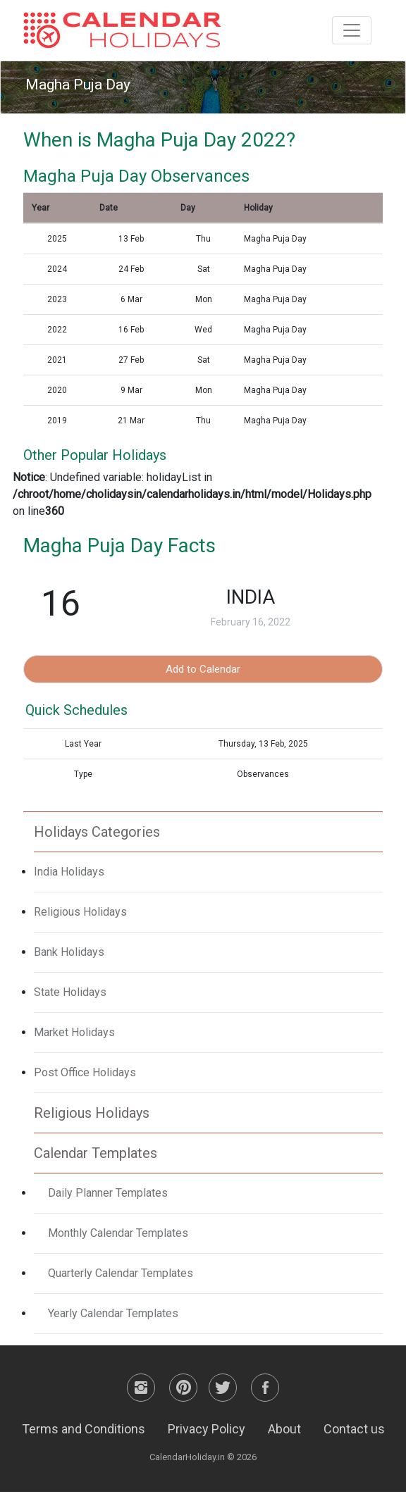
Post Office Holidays (85, 1072)
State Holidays (70, 992)
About (284, 1428)
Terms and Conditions (83, 1428)
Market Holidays (74, 1032)
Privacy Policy (206, 1428)
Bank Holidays (69, 952)
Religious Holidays (80, 911)
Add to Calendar (203, 669)
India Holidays (69, 871)
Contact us (354, 1428)
